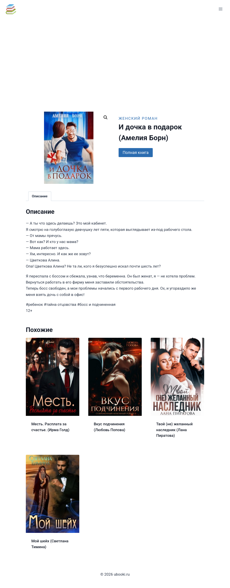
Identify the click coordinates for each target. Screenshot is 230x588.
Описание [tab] (40, 196)
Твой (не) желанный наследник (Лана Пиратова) (174, 430)
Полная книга (136, 152)
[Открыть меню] (220, 8)
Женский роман (138, 118)
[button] (106, 117)
